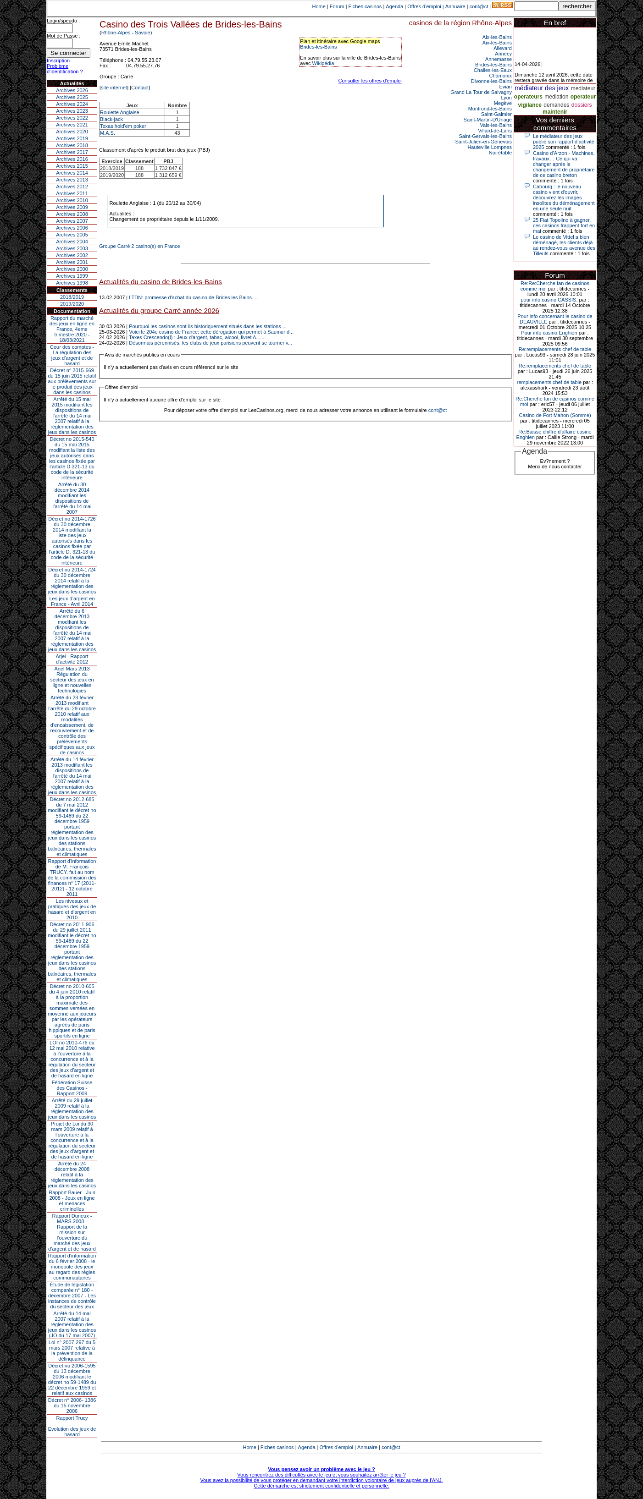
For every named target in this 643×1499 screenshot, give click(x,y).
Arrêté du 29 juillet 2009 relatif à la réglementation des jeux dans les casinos (72, 1109)
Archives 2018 (72, 145)
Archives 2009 (72, 207)
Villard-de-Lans (495, 130)
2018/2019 (72, 297)
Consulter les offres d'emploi (370, 80)
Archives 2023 (72, 111)
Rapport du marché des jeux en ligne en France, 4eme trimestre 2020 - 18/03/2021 (72, 329)
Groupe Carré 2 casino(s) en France (139, 246)
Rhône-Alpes (116, 32)
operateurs (528, 96)
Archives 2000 (72, 269)
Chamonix (500, 75)
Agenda (394, 6)
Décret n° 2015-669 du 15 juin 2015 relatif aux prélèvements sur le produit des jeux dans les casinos (72, 381)
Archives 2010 (72, 200)
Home (319, 6)
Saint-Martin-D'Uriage (488, 119)
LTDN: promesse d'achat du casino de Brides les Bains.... (193, 297)
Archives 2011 (72, 193)
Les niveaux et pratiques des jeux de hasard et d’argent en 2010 (72, 909)
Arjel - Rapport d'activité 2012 (72, 658)
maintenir (555, 112)
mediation (556, 96)
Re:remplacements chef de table (555, 349)
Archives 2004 (72, 241)
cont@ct (479, 6)
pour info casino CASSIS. (549, 299)
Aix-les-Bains (497, 37)
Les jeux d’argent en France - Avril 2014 (71, 601)
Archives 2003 (72, 248)
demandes (556, 105)
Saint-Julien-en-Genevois (483, 141)
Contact (140, 87)
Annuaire (455, 6)
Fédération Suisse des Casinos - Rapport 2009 (72, 1088)
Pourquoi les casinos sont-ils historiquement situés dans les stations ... (208, 326)
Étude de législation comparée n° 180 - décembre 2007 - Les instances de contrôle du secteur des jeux (72, 1295)
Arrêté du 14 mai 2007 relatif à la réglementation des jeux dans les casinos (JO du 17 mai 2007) (72, 1324)
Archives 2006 (72, 228)
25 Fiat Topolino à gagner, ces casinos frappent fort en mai (564, 225)
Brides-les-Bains (318, 46)
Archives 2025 (72, 97)
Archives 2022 (72, 118)
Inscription (58, 60)
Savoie (142, 32)
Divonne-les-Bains (491, 81)
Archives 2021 (72, 124)
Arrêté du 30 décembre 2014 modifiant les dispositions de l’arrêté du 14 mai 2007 (72, 498)
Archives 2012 (72, 186)
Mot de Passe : (63, 35)
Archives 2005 (72, 234)
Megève (503, 103)
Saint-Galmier (496, 114)
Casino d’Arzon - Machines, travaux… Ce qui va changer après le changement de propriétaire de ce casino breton (564, 164)
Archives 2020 (72, 131)
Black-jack (111, 119)
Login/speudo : (63, 20)
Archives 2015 (72, 166)
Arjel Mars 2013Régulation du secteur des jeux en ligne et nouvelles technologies (72, 679)
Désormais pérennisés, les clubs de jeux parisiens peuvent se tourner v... (210, 343)
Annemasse (498, 59)
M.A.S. (107, 133)
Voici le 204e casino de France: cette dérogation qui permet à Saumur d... (211, 332)
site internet (114, 87)
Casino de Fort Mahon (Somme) (555, 415)
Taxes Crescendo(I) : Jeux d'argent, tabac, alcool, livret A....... (197, 337)
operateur (583, 96)
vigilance (530, 105)
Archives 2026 (72, 90)
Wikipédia (323, 63)
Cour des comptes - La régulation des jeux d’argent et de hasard (72, 355)
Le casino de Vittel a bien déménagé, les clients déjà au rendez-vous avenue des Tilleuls (564, 245)
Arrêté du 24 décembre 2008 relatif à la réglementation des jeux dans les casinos (72, 1174)
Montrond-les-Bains (490, 108)
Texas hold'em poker (123, 126)
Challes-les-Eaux (493, 70)
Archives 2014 (72, 173)
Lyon (506, 97)
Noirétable (500, 152)
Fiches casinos (365, 6)
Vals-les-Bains (496, 125)
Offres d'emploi (424, 6)
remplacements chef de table (549, 382)
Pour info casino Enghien (549, 332)
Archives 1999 (72, 276)
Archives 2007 (72, 221)
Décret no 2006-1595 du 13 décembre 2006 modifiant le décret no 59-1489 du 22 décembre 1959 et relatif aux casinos (72, 1379)
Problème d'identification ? (65, 68)
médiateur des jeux (542, 88)
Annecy (503, 53)
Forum (337, 6)
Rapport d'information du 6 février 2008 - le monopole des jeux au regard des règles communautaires (72, 1266)
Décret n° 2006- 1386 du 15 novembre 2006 (72, 1405)
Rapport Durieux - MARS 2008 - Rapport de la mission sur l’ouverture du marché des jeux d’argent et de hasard (72, 1232)
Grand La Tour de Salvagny (481, 92)
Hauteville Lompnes (489, 147)
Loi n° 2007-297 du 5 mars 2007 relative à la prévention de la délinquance (72, 1351)
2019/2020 (72, 304)
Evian (505, 86)
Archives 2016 (72, 159)
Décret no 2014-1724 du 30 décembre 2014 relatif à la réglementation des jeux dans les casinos (72, 580)
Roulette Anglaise (119, 112)
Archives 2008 (72, 214)
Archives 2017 (72, 152)
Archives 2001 (72, 262)
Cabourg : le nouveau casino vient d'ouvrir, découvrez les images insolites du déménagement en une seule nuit (564, 197)
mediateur (583, 88)
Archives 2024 (72, 104)
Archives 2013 (72, 179)
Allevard (502, 48)
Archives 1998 (72, 283)
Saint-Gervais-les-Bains (485, 136)
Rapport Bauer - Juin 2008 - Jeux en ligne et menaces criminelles (72, 1201)
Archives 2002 (72, 255)
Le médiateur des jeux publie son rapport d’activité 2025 (563, 141)
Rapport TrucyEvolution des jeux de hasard (72, 1426)
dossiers (581, 105)
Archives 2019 (72, 138)
